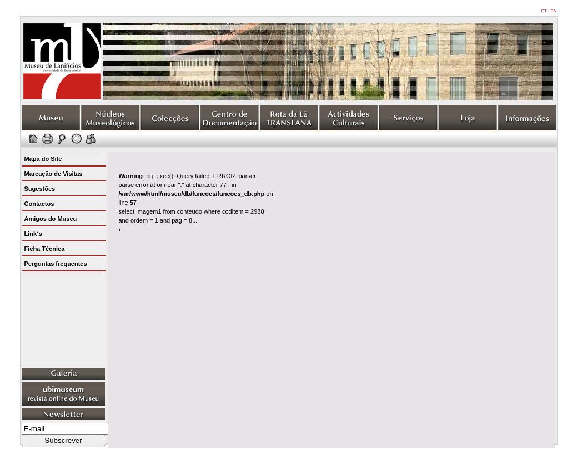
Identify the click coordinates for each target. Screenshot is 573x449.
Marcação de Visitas (53, 173)
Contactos (39, 203)
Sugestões (40, 188)
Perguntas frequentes (55, 263)
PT (544, 10)
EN (553, 10)
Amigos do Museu (50, 218)
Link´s (33, 233)
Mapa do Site (43, 158)
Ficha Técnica (44, 248)
